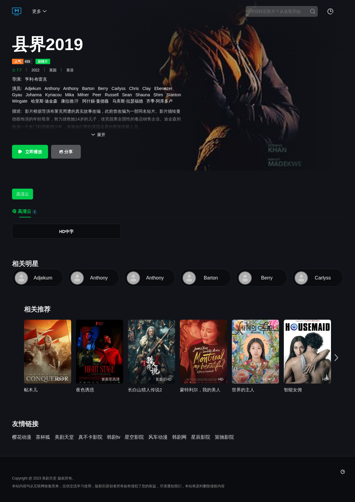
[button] (336, 357)
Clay (147, 88)
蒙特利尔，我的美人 (200, 389)
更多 (39, 11)
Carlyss (119, 88)
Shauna (143, 94)
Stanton (174, 94)
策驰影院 (224, 437)
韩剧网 (179, 437)
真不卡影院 (90, 437)
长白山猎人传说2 (145, 389)
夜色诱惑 (85, 389)
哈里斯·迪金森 (45, 101)
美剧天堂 (64, 437)
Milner (84, 94)
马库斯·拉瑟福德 (128, 101)
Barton (89, 88)
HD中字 (66, 231)
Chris (135, 88)
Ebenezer (164, 88)
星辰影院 (200, 437)
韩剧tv (113, 437)
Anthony (53, 88)
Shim (159, 94)
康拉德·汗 (71, 101)
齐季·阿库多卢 (160, 101)
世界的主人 (243, 389)
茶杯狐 (43, 437)
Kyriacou (54, 94)
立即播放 (30, 151)
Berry (104, 88)
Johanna (35, 94)
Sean (128, 94)
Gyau (18, 94)
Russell (113, 94)
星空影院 (134, 437)
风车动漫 (158, 437)
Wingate (21, 101)
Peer (98, 94)
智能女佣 (293, 389)
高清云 (22, 194)
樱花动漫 (21, 437)
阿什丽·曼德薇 (96, 101)
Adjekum (34, 88)
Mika (70, 94)
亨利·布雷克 (37, 79)
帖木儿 (31, 389)
